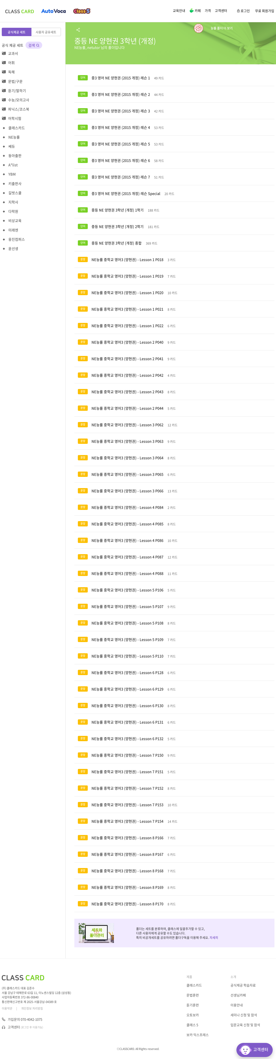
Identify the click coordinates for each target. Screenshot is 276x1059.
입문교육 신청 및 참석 (245, 1024)
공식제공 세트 (17, 32)
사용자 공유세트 (46, 32)
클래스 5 (192, 1024)
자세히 (214, 937)
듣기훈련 (192, 1005)
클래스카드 (194, 985)
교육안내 (179, 10)
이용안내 (236, 1005)
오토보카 (192, 1015)
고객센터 (221, 10)
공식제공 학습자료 (243, 985)
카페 (195, 11)
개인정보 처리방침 (32, 1008)
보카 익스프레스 (197, 1034)
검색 (33, 45)
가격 (208, 10)
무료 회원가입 (264, 10)
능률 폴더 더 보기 (222, 28)
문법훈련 (192, 995)
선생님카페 (238, 995)
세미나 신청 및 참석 (243, 1015)
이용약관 (7, 1008)
